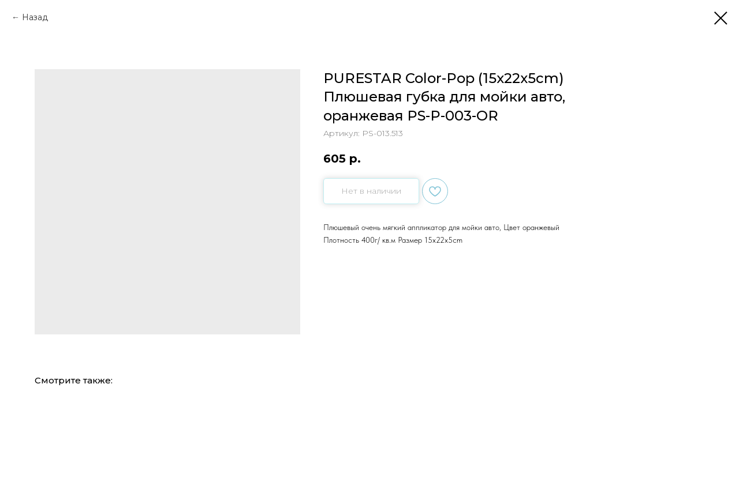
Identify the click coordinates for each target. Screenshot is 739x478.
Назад (35, 17)
